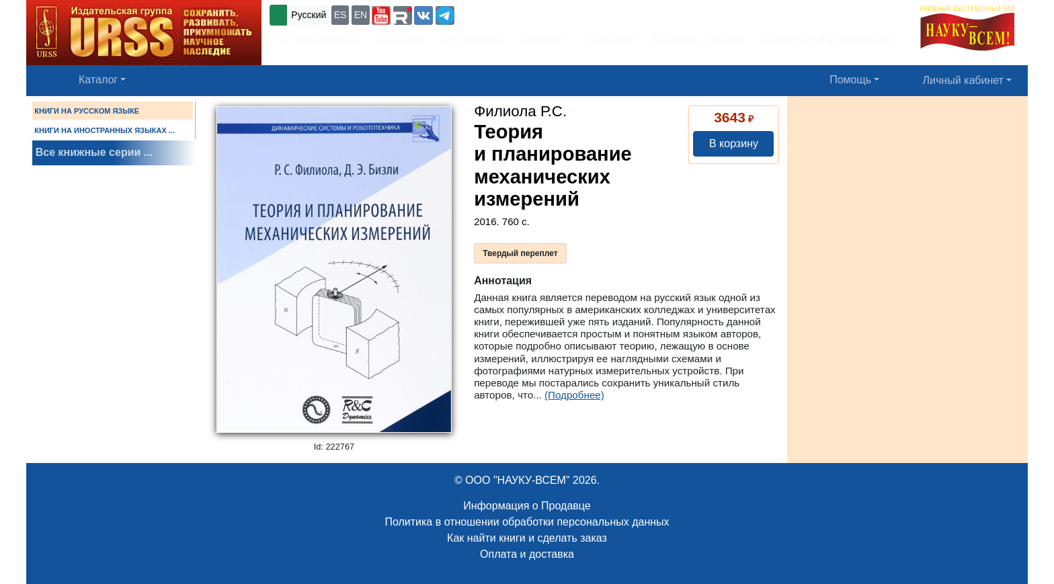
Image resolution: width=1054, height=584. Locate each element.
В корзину (733, 143)
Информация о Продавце (526, 505)
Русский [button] (308, 14)
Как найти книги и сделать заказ (527, 538)
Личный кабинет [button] (963, 80)
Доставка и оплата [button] (697, 39)
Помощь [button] (850, 79)
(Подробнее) (574, 395)
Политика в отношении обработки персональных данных (526, 522)
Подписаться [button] (473, 39)
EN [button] (360, 14)
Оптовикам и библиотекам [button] (826, 39)
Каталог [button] (98, 79)
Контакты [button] (401, 39)
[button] (381, 15)
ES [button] (340, 14)
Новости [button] (542, 39)
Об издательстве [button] (320, 39)
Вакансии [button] (607, 39)
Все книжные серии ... (94, 152)
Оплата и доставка (527, 554)
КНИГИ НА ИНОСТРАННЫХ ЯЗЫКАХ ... (104, 130)
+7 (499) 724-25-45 (506, 13)
